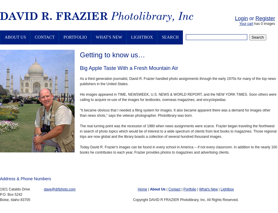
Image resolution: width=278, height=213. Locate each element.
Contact (45, 37)
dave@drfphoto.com (59, 189)
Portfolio (75, 37)
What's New (109, 37)
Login (241, 18)
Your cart (246, 24)
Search (170, 37)
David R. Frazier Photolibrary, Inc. (104, 18)
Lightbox (142, 37)
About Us (15, 37)
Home (142, 189)
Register (265, 18)
